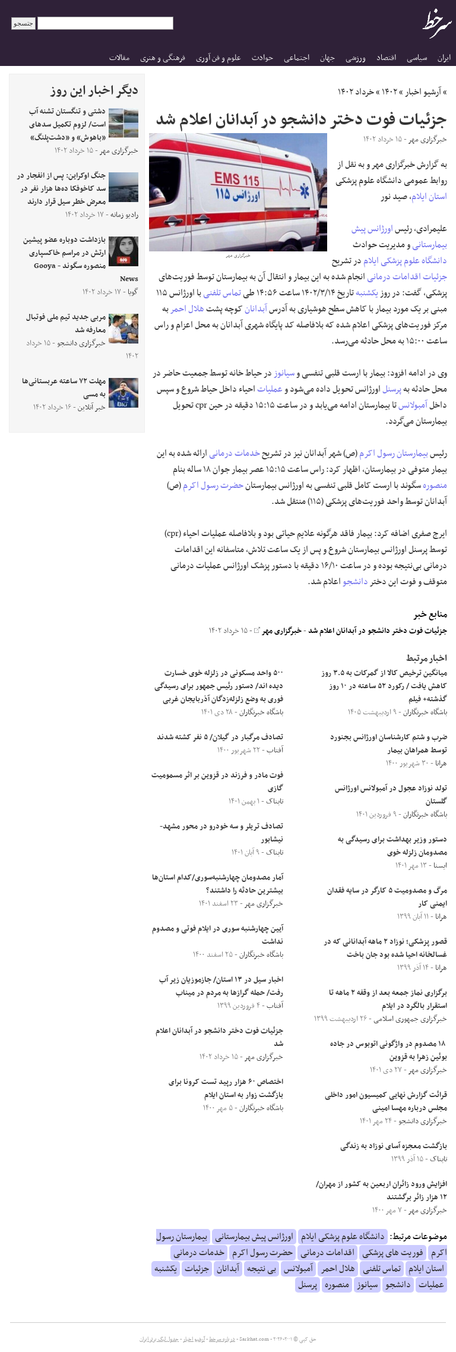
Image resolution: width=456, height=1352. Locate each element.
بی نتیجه (261, 1269)
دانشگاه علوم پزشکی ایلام (405, 261)
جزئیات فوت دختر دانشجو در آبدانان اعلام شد (377, 631)
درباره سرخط (222, 1339)
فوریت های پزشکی (392, 1252)
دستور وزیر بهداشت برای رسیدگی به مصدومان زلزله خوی (392, 846)
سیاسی (417, 58)
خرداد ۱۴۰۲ (356, 92)
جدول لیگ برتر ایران (159, 1339)
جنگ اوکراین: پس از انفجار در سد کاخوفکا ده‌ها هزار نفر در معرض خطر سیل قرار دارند (61, 189)
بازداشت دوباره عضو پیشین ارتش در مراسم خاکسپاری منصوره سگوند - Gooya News (80, 260)
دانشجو (355, 582)
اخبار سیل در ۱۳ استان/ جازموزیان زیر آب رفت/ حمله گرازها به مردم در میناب (221, 986)
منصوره (435, 485)
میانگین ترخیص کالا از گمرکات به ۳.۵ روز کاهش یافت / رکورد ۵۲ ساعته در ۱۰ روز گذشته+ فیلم (384, 686)
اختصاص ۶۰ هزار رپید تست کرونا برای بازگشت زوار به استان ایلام (226, 1089)
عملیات (270, 389)
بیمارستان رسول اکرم (393, 453)
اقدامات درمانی (394, 277)
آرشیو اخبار (423, 92)
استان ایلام (429, 196)
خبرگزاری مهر (278, 631)
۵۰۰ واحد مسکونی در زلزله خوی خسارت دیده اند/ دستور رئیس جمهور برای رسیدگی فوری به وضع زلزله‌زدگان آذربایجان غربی (218, 686)
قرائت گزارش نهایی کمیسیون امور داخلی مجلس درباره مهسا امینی (386, 1102)
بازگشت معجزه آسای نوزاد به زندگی (393, 1146)
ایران (444, 58)
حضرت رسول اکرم (213, 485)
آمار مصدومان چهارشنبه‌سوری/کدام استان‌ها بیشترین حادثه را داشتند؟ (217, 884)
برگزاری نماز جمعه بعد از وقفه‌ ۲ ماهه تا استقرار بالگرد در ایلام (388, 1000)
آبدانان (256, 309)
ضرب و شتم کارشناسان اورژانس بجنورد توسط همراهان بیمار (388, 744)
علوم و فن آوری (218, 58)
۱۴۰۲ (389, 92)
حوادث (262, 58)
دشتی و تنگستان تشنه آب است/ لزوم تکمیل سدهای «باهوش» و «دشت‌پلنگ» (67, 124)
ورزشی (356, 58)
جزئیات (435, 277)
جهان (327, 58)
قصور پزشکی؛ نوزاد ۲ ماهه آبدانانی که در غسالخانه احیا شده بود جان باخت (385, 948)
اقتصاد (386, 58)
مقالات (119, 58)
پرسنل (391, 389)
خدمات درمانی (234, 453)
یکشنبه (367, 293)
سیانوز (284, 373)
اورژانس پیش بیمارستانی (254, 1236)
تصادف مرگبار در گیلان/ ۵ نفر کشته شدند (220, 737)
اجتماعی (296, 58)
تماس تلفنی (222, 293)
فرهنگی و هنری (162, 58)
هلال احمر (187, 309)
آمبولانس (413, 405)
